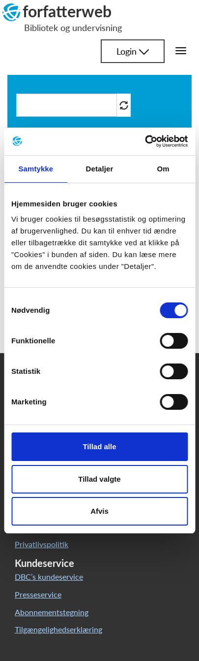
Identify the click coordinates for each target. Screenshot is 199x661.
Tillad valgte (99, 479)
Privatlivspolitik (41, 544)
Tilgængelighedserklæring (58, 629)
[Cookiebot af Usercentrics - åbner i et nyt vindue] (145, 141)
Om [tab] (163, 169)
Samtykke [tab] (35, 169)
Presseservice (38, 594)
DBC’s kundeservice (49, 576)
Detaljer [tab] (100, 169)
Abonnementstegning (51, 612)
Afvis (99, 511)
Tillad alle (99, 446)
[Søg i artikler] (66, 105)
